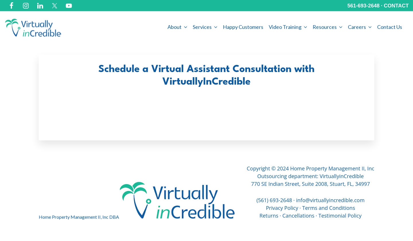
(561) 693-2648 (274, 200)
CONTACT (396, 6)
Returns (269, 215)
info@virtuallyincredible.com (330, 200)
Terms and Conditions (328, 207)
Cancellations (299, 215)
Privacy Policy (282, 207)
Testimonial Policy (339, 215)
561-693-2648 (363, 6)
